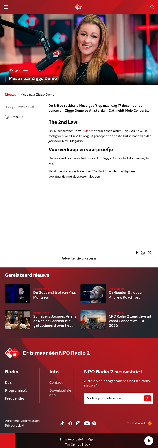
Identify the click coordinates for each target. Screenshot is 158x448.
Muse (86, 131)
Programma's (16, 390)
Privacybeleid (14, 425)
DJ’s (8, 383)
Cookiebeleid (135, 423)
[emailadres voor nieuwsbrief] (118, 398)
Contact (56, 383)
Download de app (60, 393)
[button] (148, 440)
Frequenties (14, 398)
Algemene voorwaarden (22, 420)
